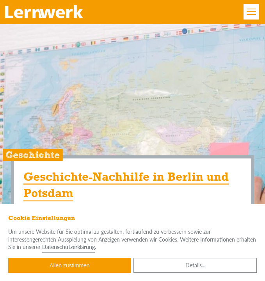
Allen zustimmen (70, 265)
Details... (195, 265)
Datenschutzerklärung (68, 247)
